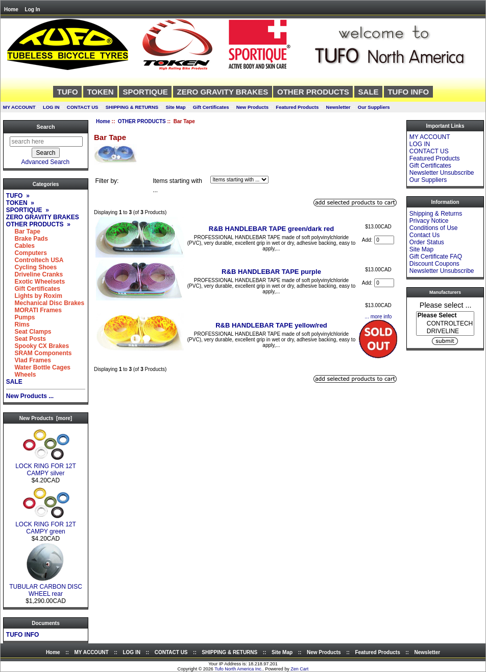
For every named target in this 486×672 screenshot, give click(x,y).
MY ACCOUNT (19, 107)
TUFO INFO (408, 91)
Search (45, 127)
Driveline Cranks (34, 274)
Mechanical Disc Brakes (45, 303)
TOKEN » (20, 202)
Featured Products (297, 107)
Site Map (175, 107)
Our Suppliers (374, 107)
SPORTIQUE (145, 91)
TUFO (67, 91)
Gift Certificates (211, 107)
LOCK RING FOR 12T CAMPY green (45, 525)
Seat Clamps (29, 331)
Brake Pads (27, 238)
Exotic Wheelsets (35, 281)
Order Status (426, 242)
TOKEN (100, 91)
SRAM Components (39, 353)
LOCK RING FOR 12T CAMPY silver (45, 467)
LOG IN (51, 107)
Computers (26, 253)
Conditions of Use (433, 227)
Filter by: (106, 180)
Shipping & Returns (435, 213)
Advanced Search (45, 162)
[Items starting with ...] (239, 179)
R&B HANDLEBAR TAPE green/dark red (271, 229)
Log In (32, 9)
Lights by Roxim (34, 295)
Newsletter (338, 107)
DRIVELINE (445, 331)
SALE (368, 91)
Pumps (20, 317)
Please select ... (446, 304)
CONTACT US (83, 107)
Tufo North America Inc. (238, 668)
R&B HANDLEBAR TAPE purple (271, 271)
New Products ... (30, 396)
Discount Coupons (434, 263)
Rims (18, 324)
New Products (252, 107)
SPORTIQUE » (27, 210)
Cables (20, 245)
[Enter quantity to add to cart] (384, 240)
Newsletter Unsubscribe (441, 172)
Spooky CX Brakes (37, 346)
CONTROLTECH (445, 324)
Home (11, 9)
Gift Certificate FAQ (435, 256)
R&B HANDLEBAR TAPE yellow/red (271, 325)
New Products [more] (45, 418)
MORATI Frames (34, 310)
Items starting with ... (177, 185)
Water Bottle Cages (38, 367)
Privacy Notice (429, 220)
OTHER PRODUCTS (142, 121)
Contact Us (424, 235)
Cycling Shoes (31, 267)
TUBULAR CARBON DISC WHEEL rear (45, 587)
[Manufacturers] (445, 323)
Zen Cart (299, 668)
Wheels (21, 374)
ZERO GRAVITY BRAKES (223, 91)
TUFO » (18, 195)
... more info (378, 316)
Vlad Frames (28, 360)
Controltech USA (35, 260)
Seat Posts (26, 338)
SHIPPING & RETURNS (132, 107)
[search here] (46, 141)
